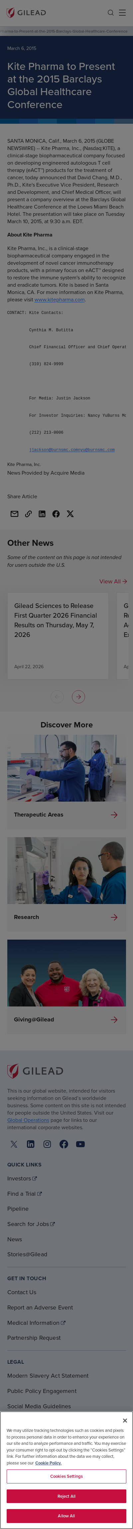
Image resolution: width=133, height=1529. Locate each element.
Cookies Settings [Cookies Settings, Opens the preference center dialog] (66, 1476)
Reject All (66, 1496)
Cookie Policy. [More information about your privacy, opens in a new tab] (48, 1463)
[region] (66, 1470)
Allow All (66, 1516)
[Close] (125, 1420)
